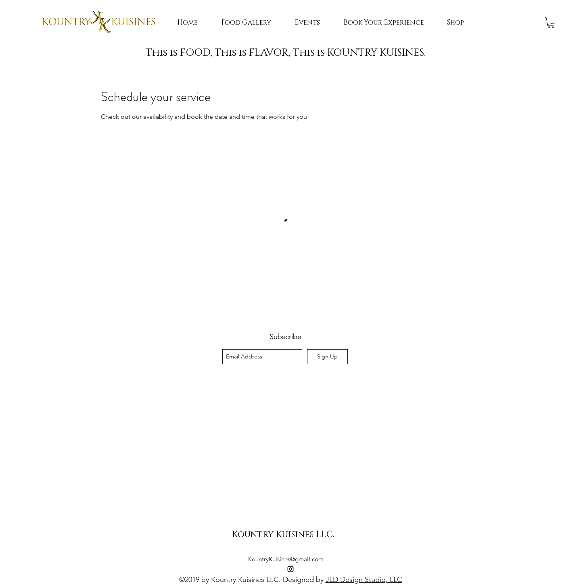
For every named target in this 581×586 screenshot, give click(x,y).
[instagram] (290, 569)
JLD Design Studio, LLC (364, 579)
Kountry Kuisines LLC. (283, 534)
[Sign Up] (327, 356)
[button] (551, 22)
